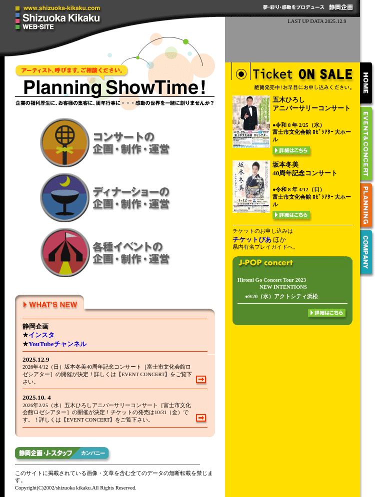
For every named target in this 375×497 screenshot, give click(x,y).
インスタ (41, 335)
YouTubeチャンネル (57, 344)
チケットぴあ (252, 239)
